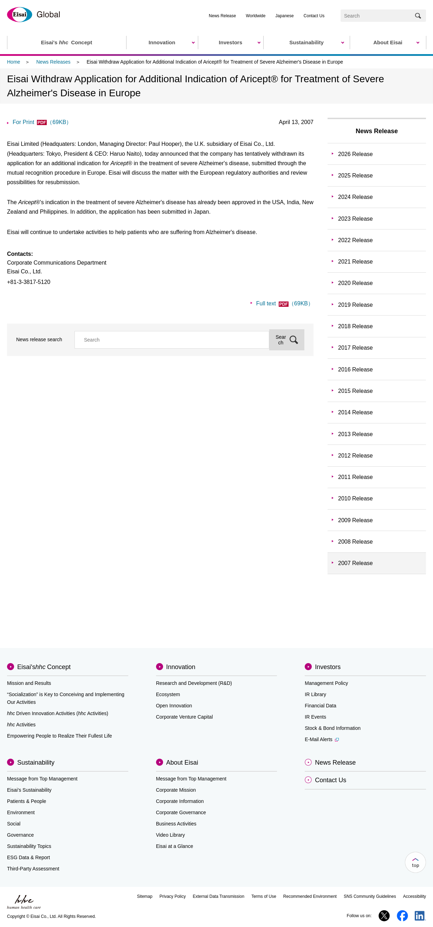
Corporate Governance (181, 812)
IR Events (315, 717)
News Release (222, 15)
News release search (39, 339)
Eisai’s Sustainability (29, 790)
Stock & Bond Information (333, 728)
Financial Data (320, 705)
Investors (328, 666)
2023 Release (355, 219)
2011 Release (355, 477)
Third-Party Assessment (33, 868)
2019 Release (355, 305)
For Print (42, 122)
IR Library (315, 694)
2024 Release (355, 197)
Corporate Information (180, 801)
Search (281, 339)
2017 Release (355, 348)
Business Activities (176, 823)
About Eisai (182, 762)
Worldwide (256, 15)
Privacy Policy (173, 896)
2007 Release (355, 563)
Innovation (180, 666)
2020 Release (355, 283)
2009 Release (355, 520)
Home (13, 62)
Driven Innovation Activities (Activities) (57, 713)
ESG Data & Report (28, 857)
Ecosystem (168, 694)
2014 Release (355, 412)
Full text (285, 303)
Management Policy (326, 683)
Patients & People (26, 801)
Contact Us (314, 15)
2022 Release (355, 240)
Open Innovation (174, 705)
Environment (21, 812)
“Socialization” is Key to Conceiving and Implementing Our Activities (65, 698)
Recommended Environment (310, 896)
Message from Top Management (42, 779)
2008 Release (355, 542)
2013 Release (355, 434)
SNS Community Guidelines (370, 896)
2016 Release (355, 369)
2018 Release (355, 326)
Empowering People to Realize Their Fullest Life (59, 736)
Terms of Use (263, 896)
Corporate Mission (176, 790)
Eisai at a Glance (174, 846)
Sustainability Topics (29, 846)
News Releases (53, 62)
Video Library (170, 835)
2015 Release (355, 391)
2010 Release (355, 498)
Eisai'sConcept (44, 666)
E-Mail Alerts (322, 739)
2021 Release (355, 262)
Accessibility (414, 896)
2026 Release (355, 154)
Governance (20, 835)
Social (13, 823)
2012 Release (355, 456)
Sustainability (35, 762)
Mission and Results (29, 683)
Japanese (285, 15)
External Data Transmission (218, 896)
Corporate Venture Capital (184, 717)
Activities (21, 724)
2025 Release (355, 176)
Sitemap (145, 896)
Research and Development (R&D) (194, 683)
